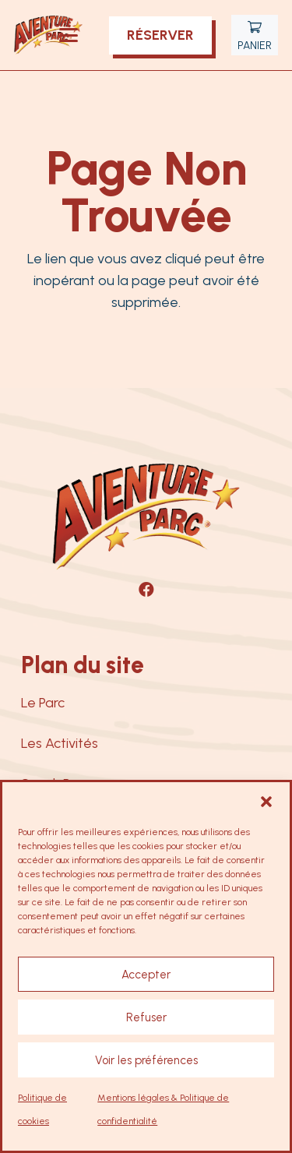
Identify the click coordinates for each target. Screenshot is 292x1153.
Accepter (146, 975)
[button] (266, 801)
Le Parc (43, 702)
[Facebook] (146, 589)
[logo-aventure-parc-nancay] (48, 35)
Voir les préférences (146, 1060)
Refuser (146, 1017)
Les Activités (59, 743)
